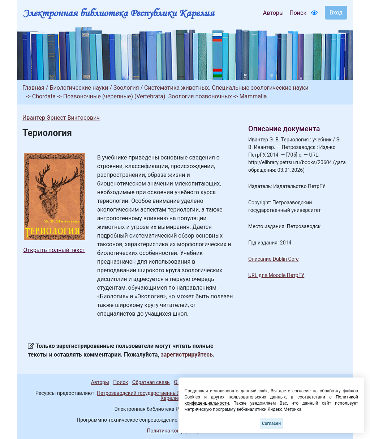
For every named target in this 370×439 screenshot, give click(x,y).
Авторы (273, 12)
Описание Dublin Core (273, 259)
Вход (336, 12)
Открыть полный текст (54, 250)
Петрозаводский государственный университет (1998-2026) (168, 393)
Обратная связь (151, 382)
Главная (33, 87)
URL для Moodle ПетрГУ (276, 275)
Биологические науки (79, 87)
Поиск (297, 12)
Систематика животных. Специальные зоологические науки (226, 87)
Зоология (126, 87)
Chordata (44, 96)
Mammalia (253, 96)
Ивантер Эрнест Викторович (61, 117)
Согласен (271, 423)
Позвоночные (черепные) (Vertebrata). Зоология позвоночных (147, 96)
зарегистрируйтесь (187, 354)
